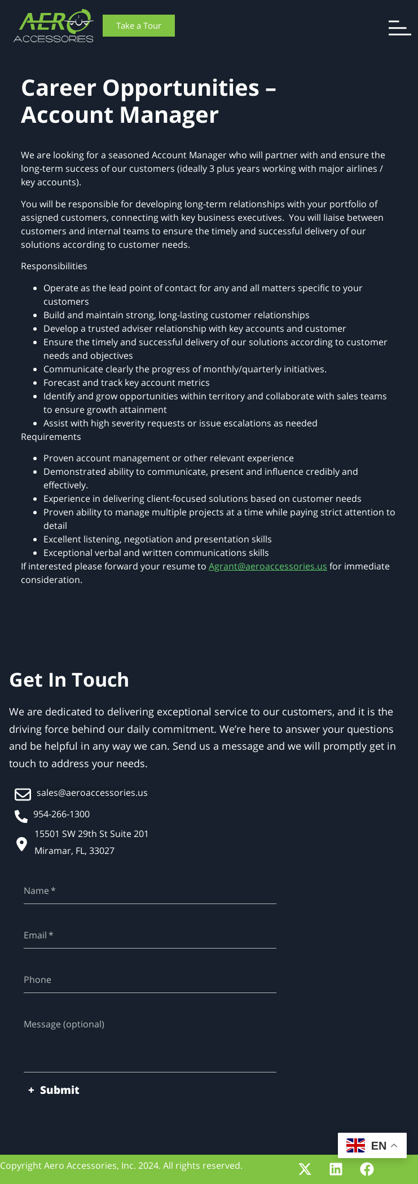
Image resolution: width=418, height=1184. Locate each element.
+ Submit (54, 1090)
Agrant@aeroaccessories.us (268, 566)
